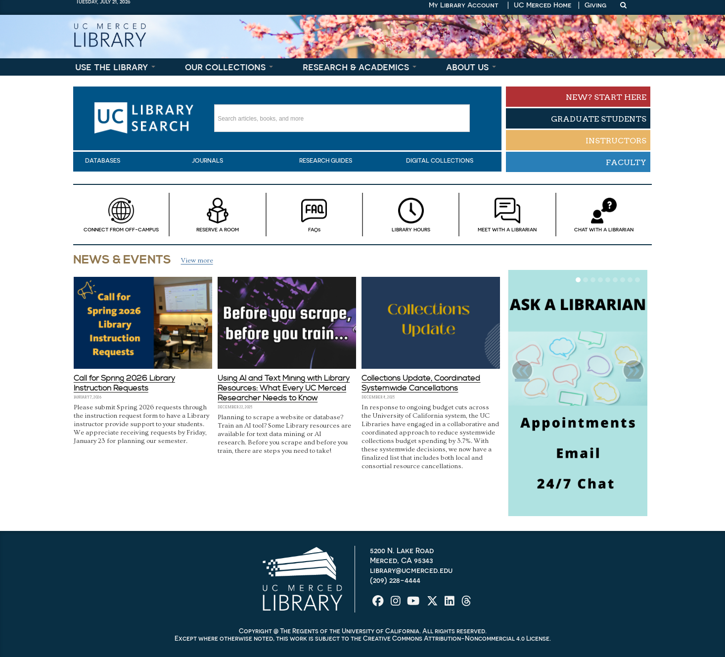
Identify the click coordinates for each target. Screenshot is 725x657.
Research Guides (325, 160)
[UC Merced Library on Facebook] (379, 604)
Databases (102, 160)
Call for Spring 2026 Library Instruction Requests (124, 383)
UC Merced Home (542, 5)
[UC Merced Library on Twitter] (433, 604)
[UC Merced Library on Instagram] (396, 604)
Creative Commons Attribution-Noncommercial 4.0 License (456, 638)
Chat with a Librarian (604, 214)
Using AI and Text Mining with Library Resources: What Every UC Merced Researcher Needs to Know (284, 388)
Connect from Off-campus (121, 214)
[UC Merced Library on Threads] (466, 604)
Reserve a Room (217, 214)
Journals (207, 160)
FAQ (314, 214)
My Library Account (463, 5)
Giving (595, 5)
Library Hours (410, 214)
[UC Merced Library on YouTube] (414, 604)
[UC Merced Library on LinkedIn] (450, 604)
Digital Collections (439, 160)
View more (197, 260)
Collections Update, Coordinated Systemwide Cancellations (421, 383)
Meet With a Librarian (507, 214)
